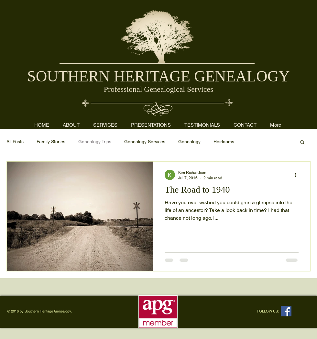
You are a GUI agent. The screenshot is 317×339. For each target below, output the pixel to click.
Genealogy (189, 141)
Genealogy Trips (94, 141)
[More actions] (297, 175)
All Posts (15, 141)
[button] (302, 142)
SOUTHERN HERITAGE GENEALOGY (158, 76)
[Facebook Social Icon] (286, 311)
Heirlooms (223, 141)
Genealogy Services (144, 141)
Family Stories (51, 141)
